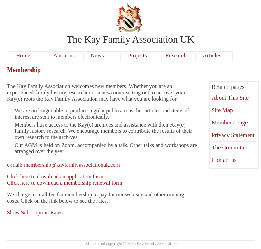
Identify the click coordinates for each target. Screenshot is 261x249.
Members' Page (230, 122)
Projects (137, 55)
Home (23, 55)
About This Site (230, 97)
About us (64, 55)
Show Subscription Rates (35, 212)
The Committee (230, 147)
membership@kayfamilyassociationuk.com (72, 165)
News (97, 55)
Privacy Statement (233, 135)
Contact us (224, 160)
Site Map (222, 110)
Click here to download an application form (55, 176)
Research (176, 55)
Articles (212, 55)
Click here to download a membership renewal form (64, 183)
